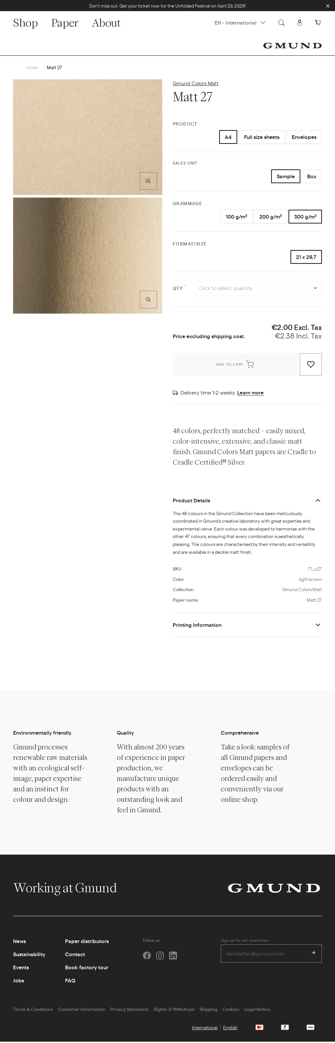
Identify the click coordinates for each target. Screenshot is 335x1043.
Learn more (251, 393)
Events (21, 968)
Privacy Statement (129, 1010)
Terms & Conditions (33, 1010)
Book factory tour (86, 968)
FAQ (70, 981)
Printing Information (197, 626)
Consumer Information (81, 1010)
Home (32, 67)
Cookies (230, 1010)
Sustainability (29, 955)
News (19, 942)
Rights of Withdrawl (174, 1010)
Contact (75, 955)
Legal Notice (257, 1010)
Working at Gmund (72, 889)
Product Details (191, 501)
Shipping (208, 1010)
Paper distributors (87, 942)
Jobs (18, 981)
